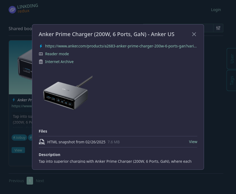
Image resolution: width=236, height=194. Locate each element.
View (193, 141)
